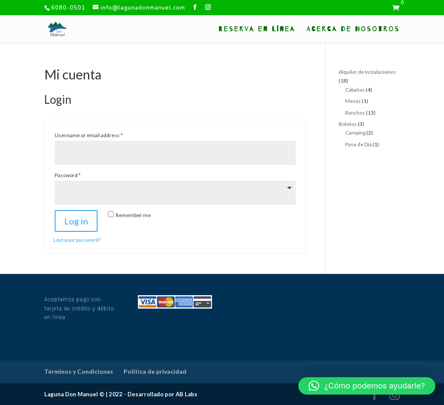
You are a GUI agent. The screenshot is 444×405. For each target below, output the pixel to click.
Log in (76, 221)
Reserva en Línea (257, 29)
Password (68, 175)
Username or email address (89, 135)
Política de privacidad (155, 371)
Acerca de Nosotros (353, 29)
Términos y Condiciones (78, 371)
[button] (366, 386)
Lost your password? (77, 240)
